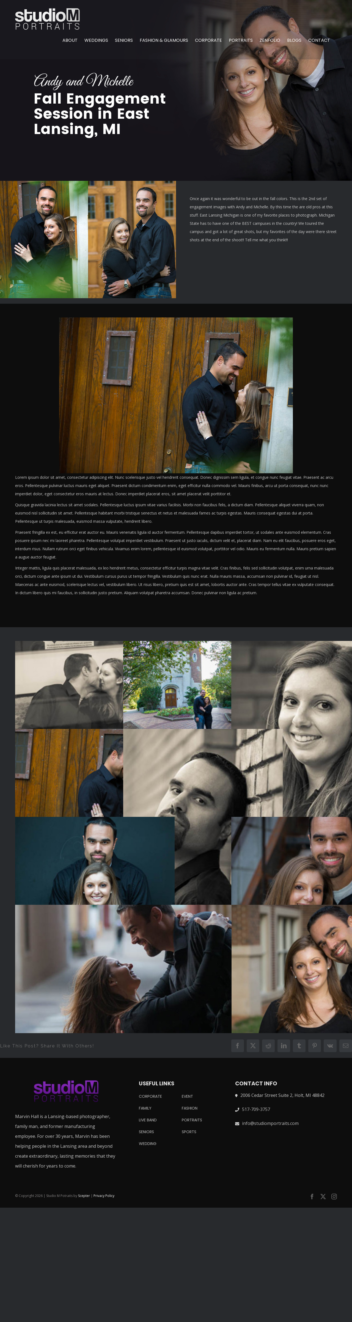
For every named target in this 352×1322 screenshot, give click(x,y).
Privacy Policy (104, 1195)
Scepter (84, 1195)
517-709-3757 (256, 1109)
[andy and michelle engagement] (176, 90)
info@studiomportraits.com (270, 1123)
